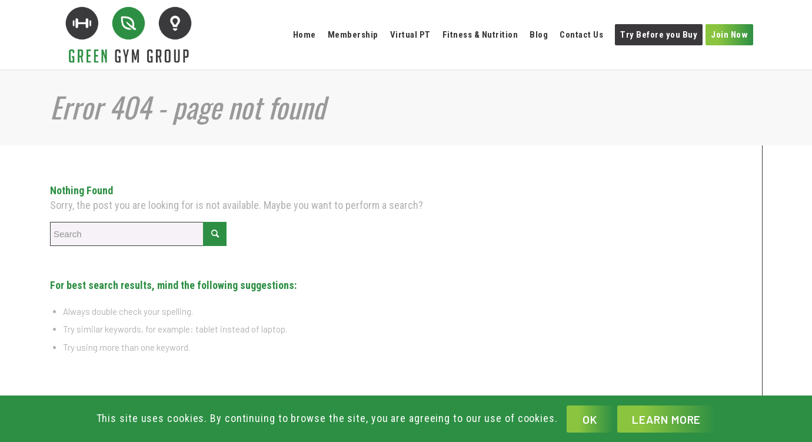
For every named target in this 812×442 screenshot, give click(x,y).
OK (590, 419)
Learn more (666, 419)
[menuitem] (307, 34)
